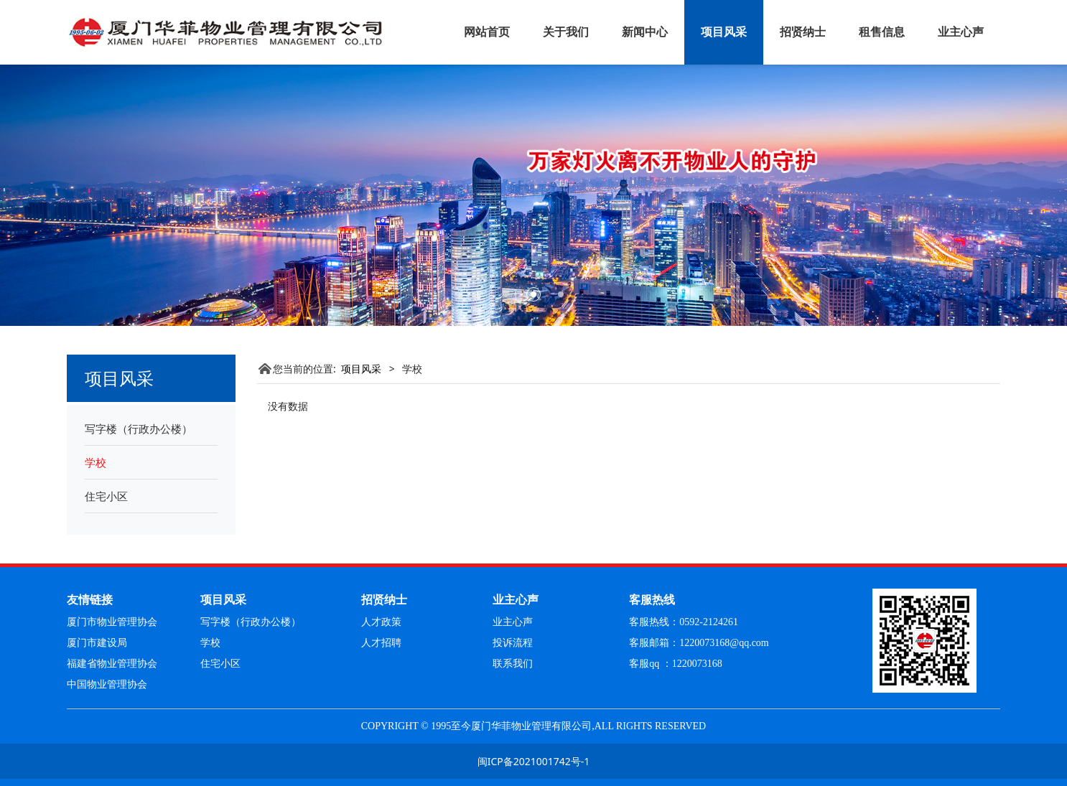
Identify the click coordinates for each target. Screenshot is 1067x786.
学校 (95, 462)
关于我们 (566, 32)
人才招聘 (381, 642)
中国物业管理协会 (107, 684)
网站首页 (487, 32)
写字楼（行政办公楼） (138, 428)
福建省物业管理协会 (112, 663)
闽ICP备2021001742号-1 (533, 761)
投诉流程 (513, 642)
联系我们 (513, 663)
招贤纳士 (803, 32)
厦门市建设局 (97, 642)
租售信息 (882, 32)
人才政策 (381, 622)
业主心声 (961, 32)
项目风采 (724, 32)
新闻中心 (645, 32)
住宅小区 (106, 496)
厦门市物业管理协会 (112, 622)
